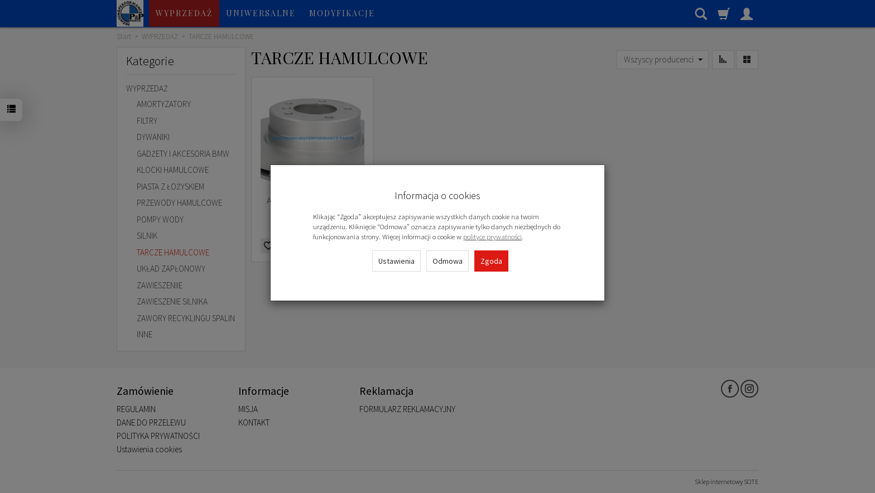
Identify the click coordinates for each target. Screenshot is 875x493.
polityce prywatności (492, 236)
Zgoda (491, 261)
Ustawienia (396, 261)
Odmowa (447, 261)
